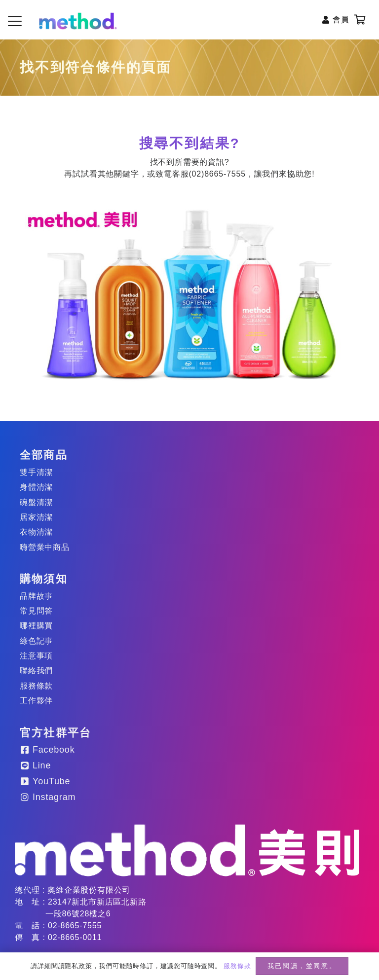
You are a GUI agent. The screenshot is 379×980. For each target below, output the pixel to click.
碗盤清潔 (36, 502)
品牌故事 (36, 596)
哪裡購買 (36, 625)
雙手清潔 (36, 472)
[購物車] (360, 19)
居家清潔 (36, 517)
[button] (14, 21)
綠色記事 (36, 641)
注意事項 (36, 656)
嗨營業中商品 (45, 547)
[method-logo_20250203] (187, 850)
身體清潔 (36, 487)
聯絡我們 (36, 670)
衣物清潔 (36, 532)
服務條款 (36, 686)
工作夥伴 (36, 700)
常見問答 (36, 611)
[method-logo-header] (78, 21)
